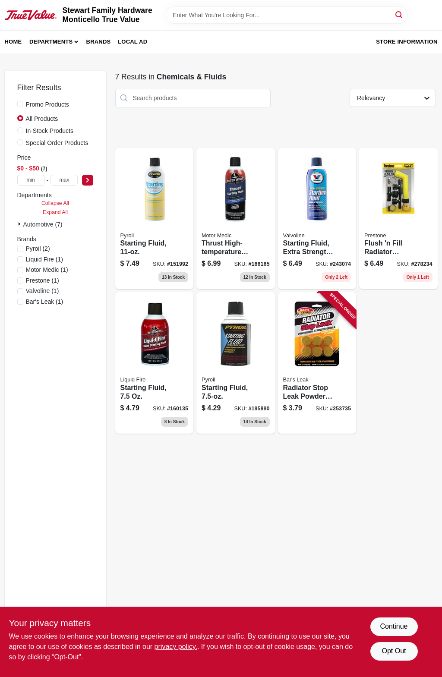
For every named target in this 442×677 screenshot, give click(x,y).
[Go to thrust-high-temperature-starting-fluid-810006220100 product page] (235, 219)
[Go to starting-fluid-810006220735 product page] (154, 363)
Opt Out (394, 651)
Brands (98, 41)
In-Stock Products (50, 131)
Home (13, 41)
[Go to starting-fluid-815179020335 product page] (235, 363)
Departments (51, 41)
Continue (393, 626)
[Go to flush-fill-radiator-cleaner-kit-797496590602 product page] (398, 219)
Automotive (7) (43, 224)
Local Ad (132, 41)
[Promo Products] (20, 104)
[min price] (30, 180)
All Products (42, 119)
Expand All (55, 212)
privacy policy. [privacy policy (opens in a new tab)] (176, 646)
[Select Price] (87, 180)
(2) (38, 248)
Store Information (406, 41)
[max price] (64, 180)
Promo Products (47, 104)
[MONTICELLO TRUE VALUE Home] (31, 15)
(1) (44, 259)
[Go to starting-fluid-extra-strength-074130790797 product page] (317, 219)
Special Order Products (57, 143)
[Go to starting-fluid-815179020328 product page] (154, 219)
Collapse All (55, 203)
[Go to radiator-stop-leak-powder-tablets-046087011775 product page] (317, 363)
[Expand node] (20, 224)
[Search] (399, 14)
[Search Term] (286, 15)
